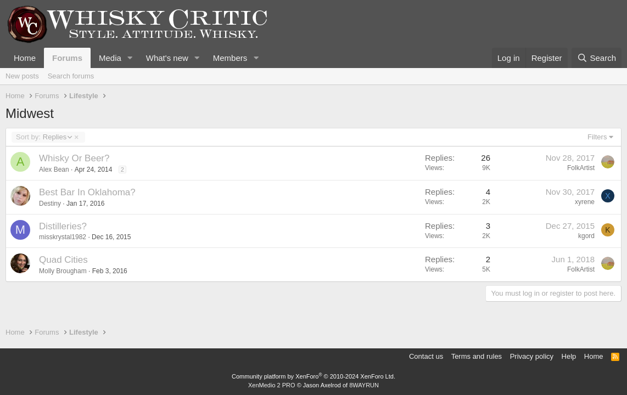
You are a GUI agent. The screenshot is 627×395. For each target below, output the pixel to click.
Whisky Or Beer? (74, 158)
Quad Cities (63, 260)
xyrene (585, 202)
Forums (67, 58)
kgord (586, 236)
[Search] (597, 58)
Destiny (50, 203)
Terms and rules (476, 356)
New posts (22, 76)
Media (110, 58)
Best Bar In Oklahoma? (87, 192)
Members (230, 58)
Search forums (71, 76)
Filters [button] (597, 137)
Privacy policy (531, 356)
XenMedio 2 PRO (271, 385)
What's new (167, 58)
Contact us (426, 356)
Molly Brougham (63, 271)
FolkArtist (581, 168)
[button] (130, 58)
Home (25, 58)
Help (569, 356)
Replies (43, 137)
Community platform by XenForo (313, 376)
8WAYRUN (364, 385)
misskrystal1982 (62, 237)
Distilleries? (63, 226)
